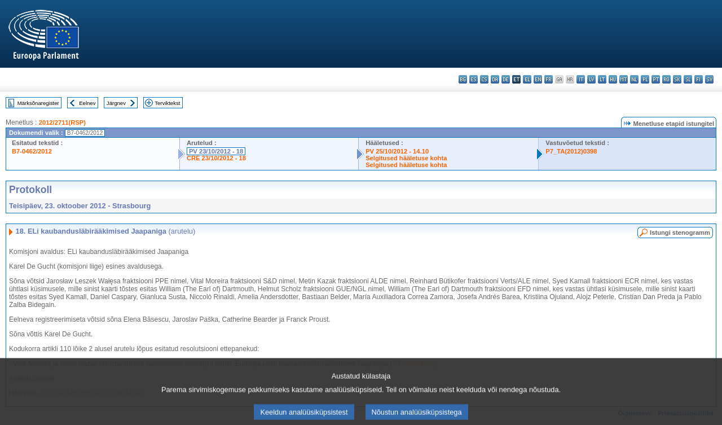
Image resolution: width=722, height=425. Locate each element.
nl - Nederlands (634, 79)
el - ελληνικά (527, 79)
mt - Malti (623, 79)
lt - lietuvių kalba (602, 79)
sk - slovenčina (677, 79)
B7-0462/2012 (32, 151)
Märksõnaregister (38, 103)
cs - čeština (484, 79)
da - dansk (495, 79)
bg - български (463, 79)
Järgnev (116, 103)
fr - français (548, 79)
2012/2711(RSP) (62, 122)
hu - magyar (613, 79)
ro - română (666, 79)
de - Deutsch (505, 79)
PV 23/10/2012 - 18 (216, 151)
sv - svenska (709, 79)
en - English (538, 79)
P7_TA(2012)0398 (571, 151)
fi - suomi (698, 79)
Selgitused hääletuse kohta (406, 158)
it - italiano (580, 79)
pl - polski (645, 79)
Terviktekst (167, 103)
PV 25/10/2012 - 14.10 (397, 151)
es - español (473, 79)
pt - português (655, 79)
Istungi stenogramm (680, 232)
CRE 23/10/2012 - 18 (216, 158)
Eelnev (87, 103)
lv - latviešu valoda (591, 79)
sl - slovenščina (688, 79)
